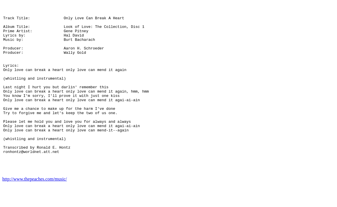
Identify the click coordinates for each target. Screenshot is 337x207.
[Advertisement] (311, 96)
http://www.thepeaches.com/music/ (34, 192)
